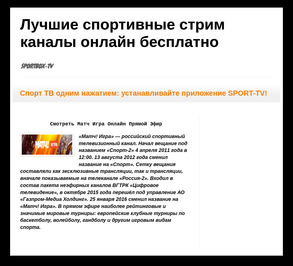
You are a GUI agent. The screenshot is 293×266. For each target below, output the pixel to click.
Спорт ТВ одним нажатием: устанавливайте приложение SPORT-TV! (143, 93)
